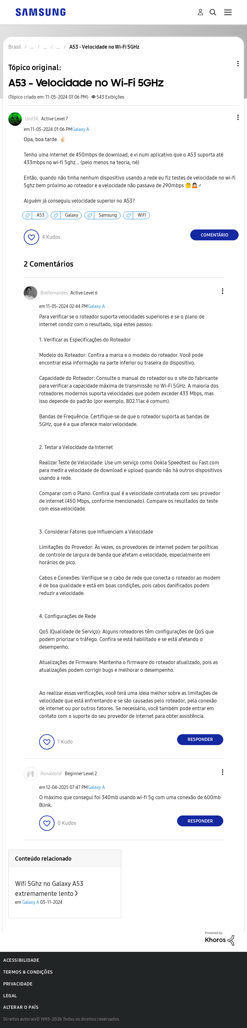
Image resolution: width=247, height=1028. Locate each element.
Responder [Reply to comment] (200, 739)
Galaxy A (80, 129)
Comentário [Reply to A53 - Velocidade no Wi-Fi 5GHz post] (214, 235)
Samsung (108, 215)
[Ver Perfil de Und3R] (31, 119)
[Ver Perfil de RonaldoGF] (51, 773)
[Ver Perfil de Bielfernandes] (54, 293)
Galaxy (71, 215)
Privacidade (18, 984)
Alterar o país (20, 1007)
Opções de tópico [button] (227, 63)
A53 (41, 215)
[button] (227, 117)
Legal (10, 996)
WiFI (142, 215)
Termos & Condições (28, 972)
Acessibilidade (21, 960)
